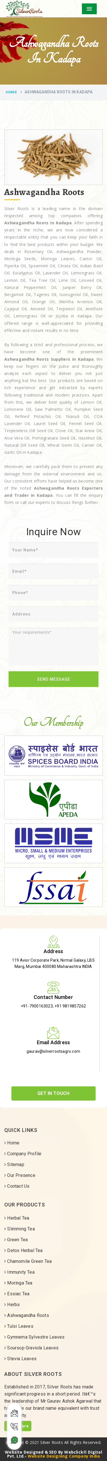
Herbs (12, 1304)
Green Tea (16, 1239)
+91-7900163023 (37, 1006)
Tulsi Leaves (18, 1326)
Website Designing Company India (64, 1456)
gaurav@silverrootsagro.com (53, 1051)
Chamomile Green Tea (28, 1261)
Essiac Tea (16, 1293)
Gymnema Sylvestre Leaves (34, 1337)
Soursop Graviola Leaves (31, 1348)
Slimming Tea (19, 1229)
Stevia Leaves (20, 1358)
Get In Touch (53, 1093)
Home (11, 92)
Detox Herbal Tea (23, 1250)
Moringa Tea (18, 1283)
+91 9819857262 (70, 1006)
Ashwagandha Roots (26, 1315)
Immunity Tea (19, 1272)
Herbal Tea (16, 1218)
